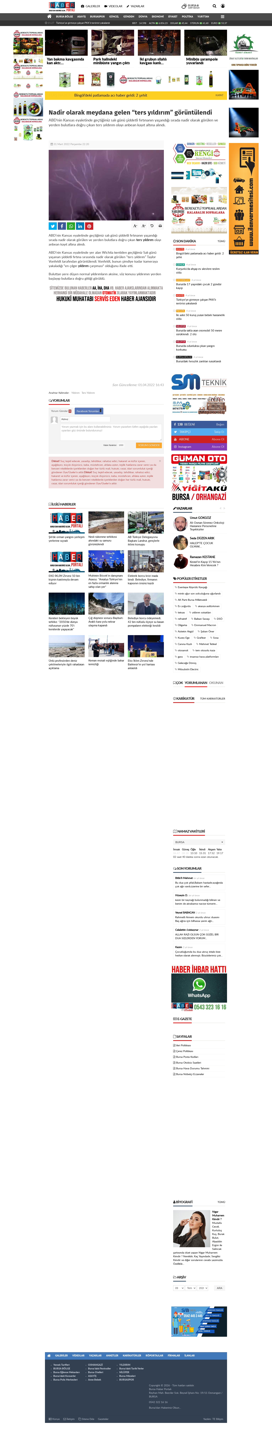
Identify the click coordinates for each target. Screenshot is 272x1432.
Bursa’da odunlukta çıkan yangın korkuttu (195, 348)
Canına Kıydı (183, 644)
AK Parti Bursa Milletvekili (191, 600)
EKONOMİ (158, 17)
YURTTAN (203, 17)
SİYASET (172, 17)
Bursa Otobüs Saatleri (188, 1063)
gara (179, 656)
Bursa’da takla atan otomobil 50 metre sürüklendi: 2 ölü (199, 332)
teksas (180, 612)
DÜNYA (143, 17)
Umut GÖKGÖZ (200, 517)
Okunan (216, 683)
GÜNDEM (128, 17)
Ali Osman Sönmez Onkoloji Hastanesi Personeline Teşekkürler (207, 526)
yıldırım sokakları (200, 612)
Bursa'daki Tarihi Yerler (131, 1369)
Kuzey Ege (182, 637)
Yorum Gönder (61, 411)
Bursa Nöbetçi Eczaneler (190, 1074)
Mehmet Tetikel (206, 644)
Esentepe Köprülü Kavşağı (191, 587)
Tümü (221, 241)
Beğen (220, 424)
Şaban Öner (206, 631)
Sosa (214, 637)
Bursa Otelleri (95, 1372)
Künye (54, 1419)
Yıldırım (75, 393)
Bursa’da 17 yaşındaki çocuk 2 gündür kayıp (198, 286)
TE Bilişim (217, 1419)
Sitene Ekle (86, 1419)
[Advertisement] (106, 342)
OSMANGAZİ (183, 280)
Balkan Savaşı (200, 618)
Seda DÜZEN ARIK (202, 538)
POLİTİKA (187, 17)
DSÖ (218, 618)
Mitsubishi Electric (187, 669)
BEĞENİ (186, 424)
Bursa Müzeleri (127, 1376)
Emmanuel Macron (203, 625)
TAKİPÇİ (184, 431)
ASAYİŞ (81, 17)
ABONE (184, 439)
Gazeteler (103, 1419)
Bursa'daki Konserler (64, 1376)
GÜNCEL (114, 17)
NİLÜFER (180, 326)
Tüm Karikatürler (212, 699)
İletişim (69, 1419)
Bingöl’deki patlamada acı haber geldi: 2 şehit (110, 95)
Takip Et (219, 431)
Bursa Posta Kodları (187, 1057)
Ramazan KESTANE (202, 557)
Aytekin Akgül (184, 631)
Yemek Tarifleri (61, 1365)
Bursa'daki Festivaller (99, 1369)
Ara (219, 1288)
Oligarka (181, 625)
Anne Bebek (94, 1380)
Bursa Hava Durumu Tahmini (192, 1068)
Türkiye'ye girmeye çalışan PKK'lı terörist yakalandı (83, 23)
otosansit (181, 650)
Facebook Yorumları (89, 411)
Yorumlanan (196, 683)
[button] (199, 842)
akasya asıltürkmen (207, 606)
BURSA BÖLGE (64, 17)
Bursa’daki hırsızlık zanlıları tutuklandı (198, 361)
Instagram (184, 446)
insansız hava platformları (203, 656)
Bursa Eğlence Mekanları (66, 1372)
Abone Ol (218, 439)
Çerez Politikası (184, 1051)
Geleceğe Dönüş (185, 663)
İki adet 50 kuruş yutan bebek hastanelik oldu (200, 317)
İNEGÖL (180, 311)
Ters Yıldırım (88, 393)
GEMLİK (180, 265)
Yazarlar (182, 508)
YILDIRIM (124, 1365)
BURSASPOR (97, 17)
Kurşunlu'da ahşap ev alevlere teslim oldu (198, 271)
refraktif (181, 618)
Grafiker (200, 637)
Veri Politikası (183, 1045)
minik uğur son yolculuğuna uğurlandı (198, 593)
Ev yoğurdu (183, 606)
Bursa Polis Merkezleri (65, 1380)
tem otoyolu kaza (203, 650)
